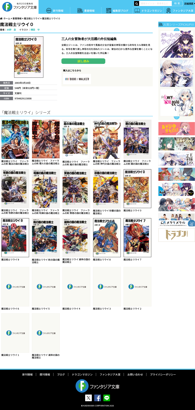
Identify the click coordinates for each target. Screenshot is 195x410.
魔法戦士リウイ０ (51, 18)
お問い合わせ (135, 374)
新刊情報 (58, 11)
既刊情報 (45, 374)
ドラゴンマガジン (151, 11)
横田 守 (35, 29)
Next (177, 117)
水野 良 (11, 29)
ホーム (6, 18)
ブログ (61, 374)
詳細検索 (188, 3)
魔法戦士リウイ (32, 18)
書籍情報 (89, 11)
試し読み (83, 61)
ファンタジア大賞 (183, 11)
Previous (177, 29)
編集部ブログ (120, 11)
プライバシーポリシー (163, 374)
